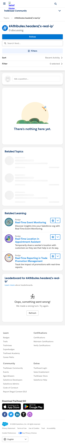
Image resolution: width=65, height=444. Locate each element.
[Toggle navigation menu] (59, 11)
